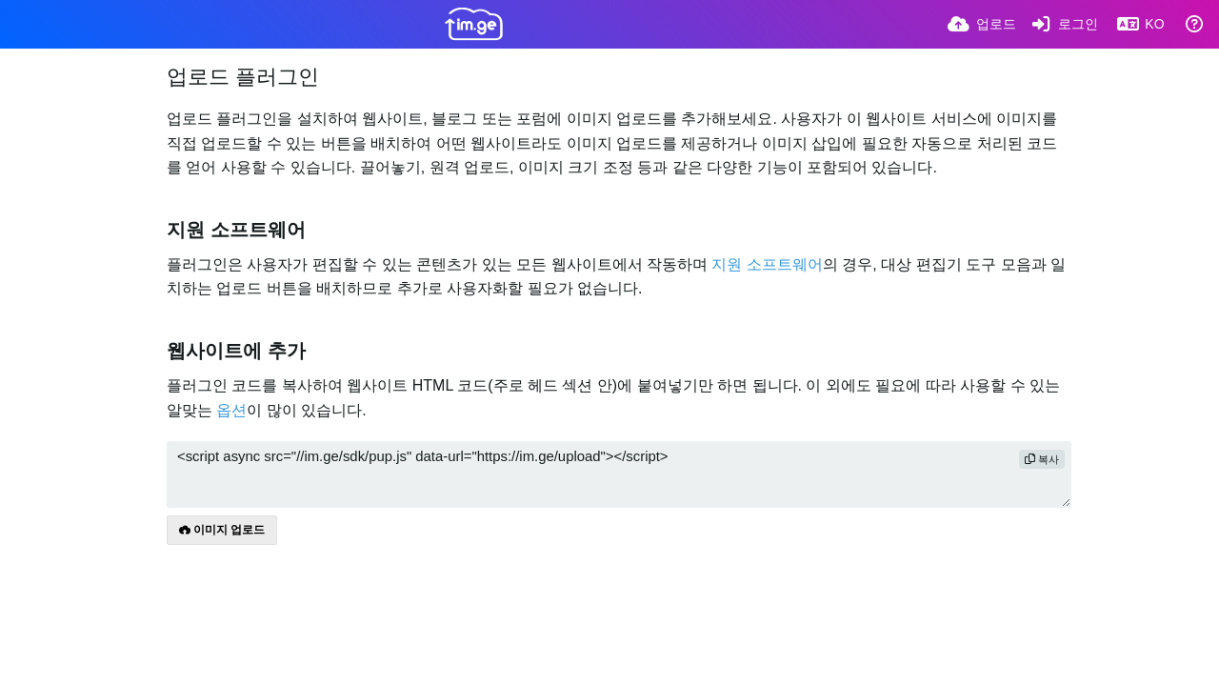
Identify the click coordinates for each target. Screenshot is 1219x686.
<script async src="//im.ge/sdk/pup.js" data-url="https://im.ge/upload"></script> (619, 474)
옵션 (231, 410)
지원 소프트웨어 (766, 264)
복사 (1042, 459)
